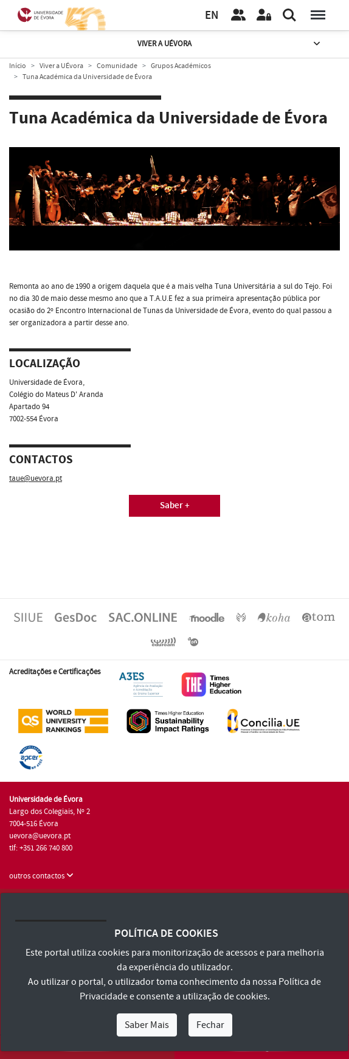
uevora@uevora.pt (40, 835)
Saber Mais (147, 1025)
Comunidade (117, 66)
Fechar (210, 1025)
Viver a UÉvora (229, 44)
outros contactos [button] (41, 876)
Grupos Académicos (181, 66)
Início (17, 66)
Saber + (175, 505)
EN (211, 15)
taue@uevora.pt (35, 478)
